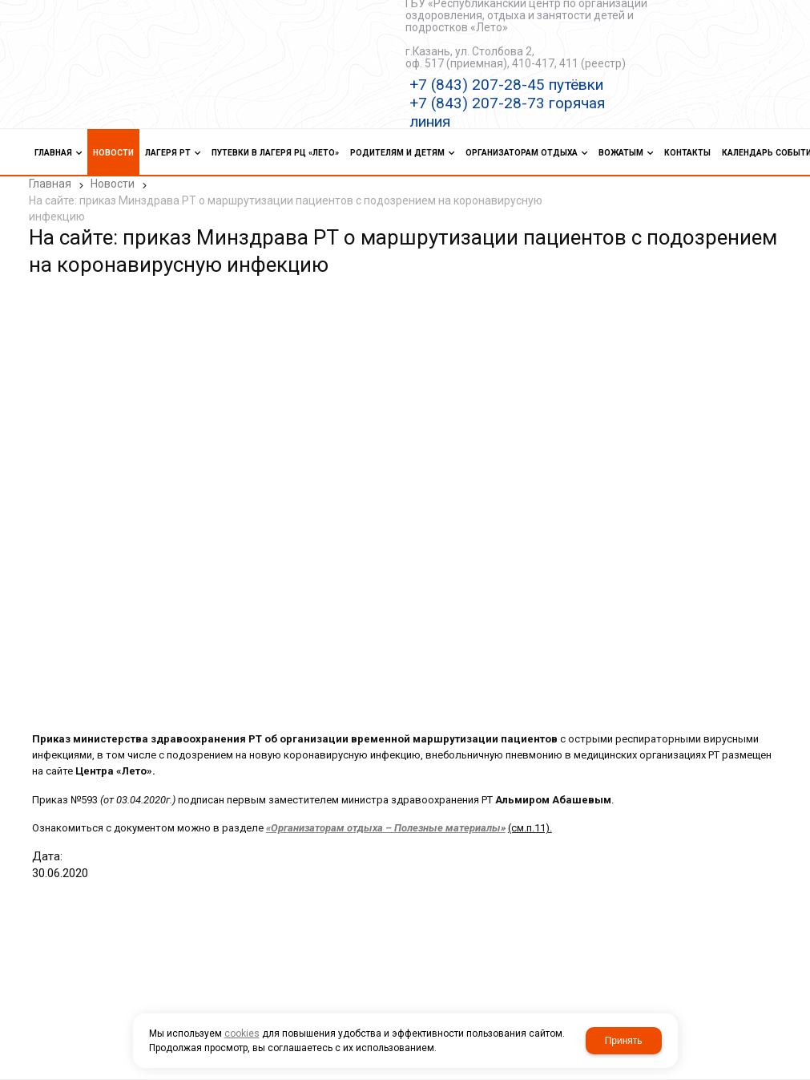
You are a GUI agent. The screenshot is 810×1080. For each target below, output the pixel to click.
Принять (624, 1040)
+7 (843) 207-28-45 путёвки (506, 84)
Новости (113, 183)
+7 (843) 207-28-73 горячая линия (507, 112)
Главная (50, 183)
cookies (242, 1033)
